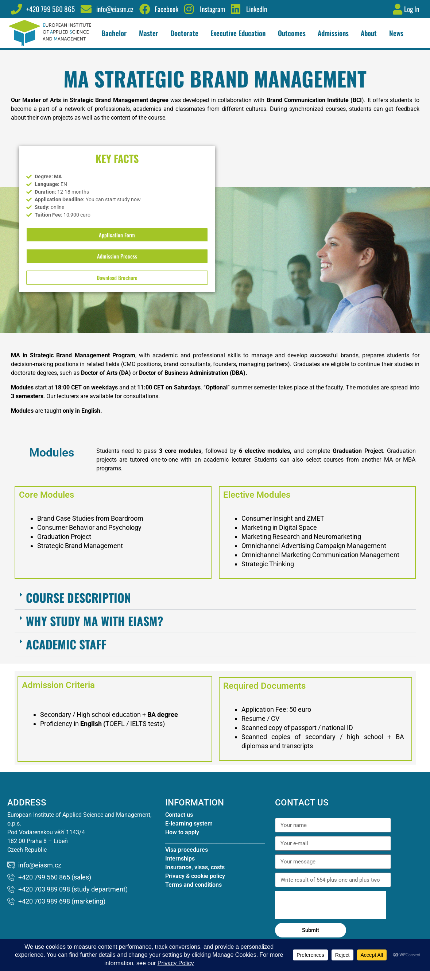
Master (150, 33)
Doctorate (186, 33)
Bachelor (115, 33)
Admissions (335, 33)
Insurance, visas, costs (195, 875)
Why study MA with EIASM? (94, 628)
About (370, 33)
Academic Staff (66, 651)
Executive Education (239, 33)
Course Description (78, 605)
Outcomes (293, 33)
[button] (215, 605)
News (396, 33)
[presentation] (330, 913)
